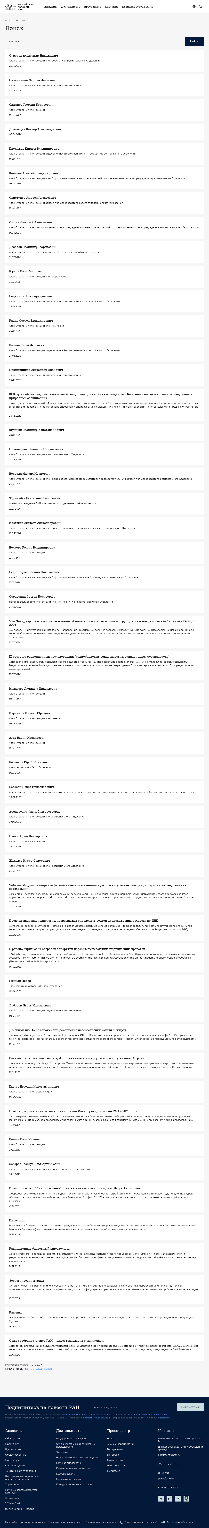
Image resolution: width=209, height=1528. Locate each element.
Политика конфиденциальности (65, 1522)
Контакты (166, 1430)
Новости (112, 1438)
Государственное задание (71, 1438)
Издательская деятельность (73, 1468)
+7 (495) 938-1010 (167, 1487)
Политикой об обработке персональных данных (87, 1414)
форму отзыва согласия (98, 1417)
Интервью (113, 1454)
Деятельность (68, 1430)
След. (39, 1368)
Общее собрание (15, 1454)
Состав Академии (15, 1465)
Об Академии (13, 1438)
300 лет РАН (12, 1503)
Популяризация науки (69, 1479)
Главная (9, 20)
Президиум (12, 1460)
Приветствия (115, 1460)
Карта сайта (11, 1522)
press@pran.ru (165, 1417)
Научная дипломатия (68, 1463)
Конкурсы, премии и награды (74, 1484)
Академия (14, 1430)
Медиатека (113, 1471)
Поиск (24, 20)
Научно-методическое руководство (77, 1457)
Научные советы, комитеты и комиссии (22, 1491)
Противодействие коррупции (101, 1522)
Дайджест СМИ (116, 1465)
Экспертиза (63, 1452)
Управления (12, 1484)
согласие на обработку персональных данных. (144, 1414)
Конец (48, 1368)
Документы (12, 1498)
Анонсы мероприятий (120, 1444)
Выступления (115, 1449)
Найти (194, 41)
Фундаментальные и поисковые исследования (75, 1445)
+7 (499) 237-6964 (168, 1464)
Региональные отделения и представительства (22, 1478)
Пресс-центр (118, 1430)
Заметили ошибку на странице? (138, 1522)
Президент (12, 1444)
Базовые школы (65, 1473)
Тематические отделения (20, 1471)
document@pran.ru (169, 1455)
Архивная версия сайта (33, 1522)
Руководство (13, 1449)
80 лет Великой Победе (19, 1509)
